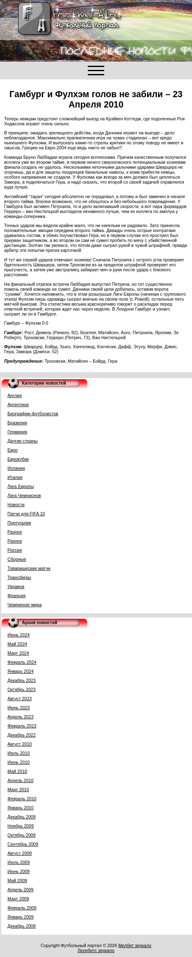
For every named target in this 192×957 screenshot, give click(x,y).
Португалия (19, 522)
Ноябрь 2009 (20, 825)
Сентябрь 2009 (22, 844)
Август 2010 (19, 744)
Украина (15, 586)
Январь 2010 (20, 807)
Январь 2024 (20, 671)
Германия (17, 431)
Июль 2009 (18, 862)
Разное (14, 531)
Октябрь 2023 (21, 689)
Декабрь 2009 (21, 816)
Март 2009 (18, 898)
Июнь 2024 (18, 634)
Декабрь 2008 (21, 926)
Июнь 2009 (18, 871)
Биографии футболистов (32, 413)
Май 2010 (17, 771)
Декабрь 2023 (21, 680)
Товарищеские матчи (28, 568)
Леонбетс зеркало (95, 950)
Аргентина (18, 404)
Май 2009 (17, 880)
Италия (14, 477)
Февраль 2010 (21, 798)
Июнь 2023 (18, 707)
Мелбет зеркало (134, 945)
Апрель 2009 (20, 889)
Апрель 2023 (20, 716)
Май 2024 (17, 643)
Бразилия (17, 422)
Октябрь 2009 (21, 835)
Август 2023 (19, 698)
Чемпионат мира (24, 604)
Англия (14, 395)
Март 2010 (18, 789)
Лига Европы (20, 486)
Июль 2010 (18, 753)
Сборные (16, 559)
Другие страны (22, 440)
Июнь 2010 (18, 762)
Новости (15, 504)
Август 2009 (19, 853)
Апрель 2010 (20, 780)
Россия (14, 550)
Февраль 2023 (21, 725)
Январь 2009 (20, 916)
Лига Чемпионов (24, 495)
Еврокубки (18, 459)
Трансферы (19, 577)
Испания (16, 468)
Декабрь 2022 (21, 734)
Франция (16, 595)
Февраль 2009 (21, 907)
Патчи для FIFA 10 (26, 513)
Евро (12, 449)
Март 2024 (18, 653)
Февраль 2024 (21, 662)
